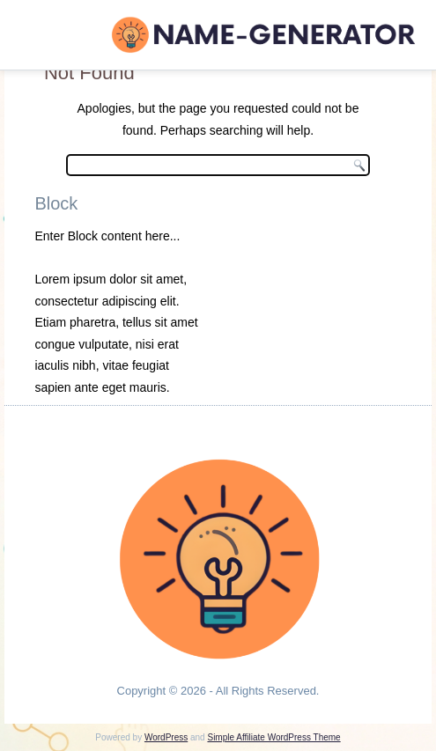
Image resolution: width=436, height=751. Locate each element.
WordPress (166, 737)
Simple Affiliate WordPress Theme (273, 737)
